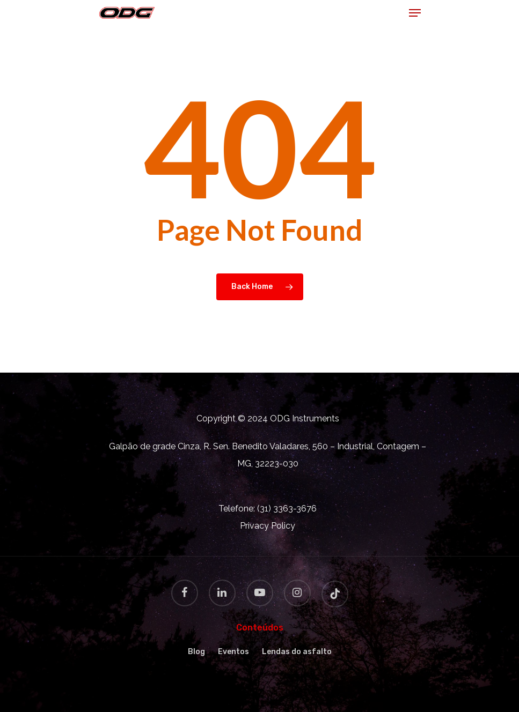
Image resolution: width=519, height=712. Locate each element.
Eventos (233, 651)
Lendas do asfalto (297, 651)
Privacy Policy (267, 526)
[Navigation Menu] (415, 13)
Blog (196, 651)
